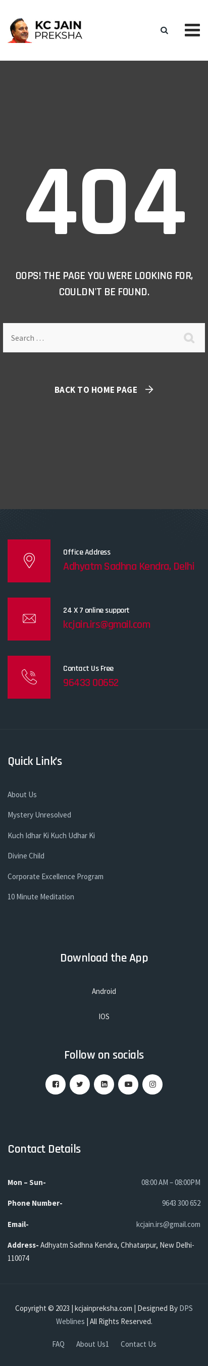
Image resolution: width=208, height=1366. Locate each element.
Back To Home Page (96, 389)
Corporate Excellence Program (55, 876)
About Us (22, 794)
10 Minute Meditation (41, 896)
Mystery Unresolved (39, 814)
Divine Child (26, 855)
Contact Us (139, 1344)
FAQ (58, 1344)
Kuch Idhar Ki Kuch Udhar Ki (51, 835)
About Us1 (92, 1344)
